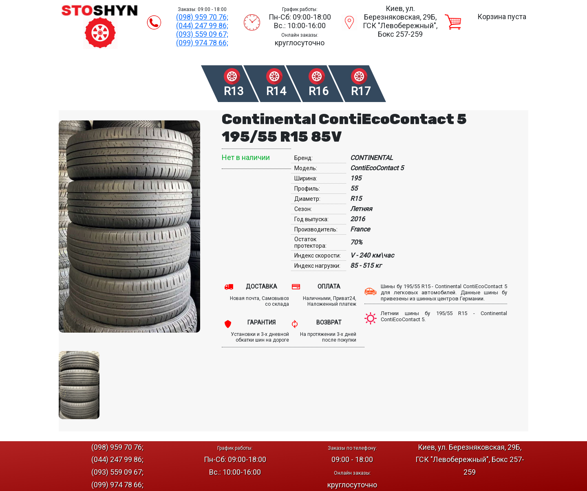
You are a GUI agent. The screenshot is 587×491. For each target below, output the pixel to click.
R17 (361, 91)
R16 (319, 91)
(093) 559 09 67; (202, 34)
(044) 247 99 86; (202, 25)
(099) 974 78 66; (202, 42)
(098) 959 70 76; (202, 17)
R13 (234, 91)
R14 (276, 91)
